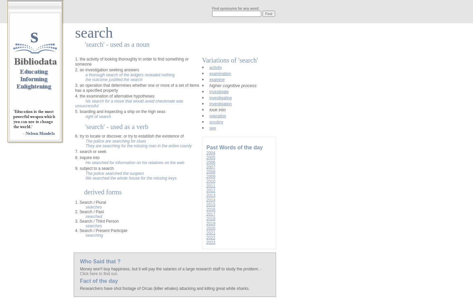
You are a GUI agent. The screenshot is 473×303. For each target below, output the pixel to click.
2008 (210, 171)
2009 (210, 176)
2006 (210, 162)
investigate (219, 91)
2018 (210, 219)
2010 (210, 181)
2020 (210, 228)
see (212, 128)
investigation (220, 104)
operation (217, 116)
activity (215, 67)
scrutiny (216, 122)
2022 (210, 237)
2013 (210, 195)
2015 (210, 204)
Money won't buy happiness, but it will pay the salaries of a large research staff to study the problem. (170, 269)
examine (217, 79)
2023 (210, 242)
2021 (210, 233)
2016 (210, 209)
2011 (210, 186)
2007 (210, 167)
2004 (210, 153)
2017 (210, 214)
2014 (210, 200)
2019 (210, 223)
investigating (220, 98)
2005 (210, 157)
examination (220, 73)
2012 (210, 190)
